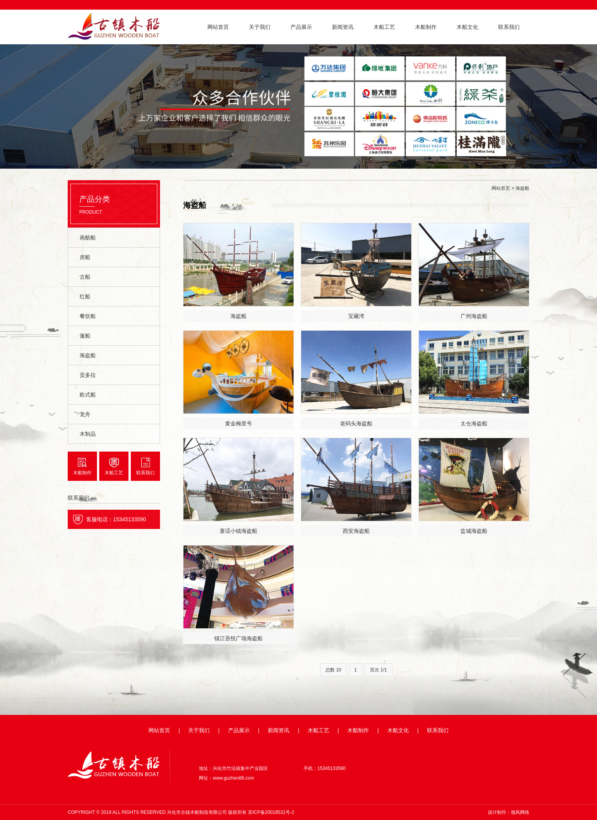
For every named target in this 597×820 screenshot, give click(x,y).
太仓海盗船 (473, 423)
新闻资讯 (343, 27)
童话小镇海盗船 (238, 531)
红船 (85, 296)
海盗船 (88, 355)
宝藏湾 (356, 316)
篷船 (85, 336)
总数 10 (333, 670)
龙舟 (85, 414)
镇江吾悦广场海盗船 (238, 638)
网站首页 (218, 27)
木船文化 (467, 27)
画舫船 (88, 237)
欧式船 (88, 395)
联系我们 (509, 27)
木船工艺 (384, 27)
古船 (85, 277)
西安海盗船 (356, 531)
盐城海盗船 (473, 531)
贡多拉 (88, 375)
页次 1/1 (378, 670)
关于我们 (259, 27)
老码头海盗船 (356, 423)
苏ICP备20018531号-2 (271, 812)
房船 (85, 257)
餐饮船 (88, 316)
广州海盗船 (473, 316)
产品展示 (301, 27)
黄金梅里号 (238, 423)
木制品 (88, 434)
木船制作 (426, 27)
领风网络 (520, 812)
